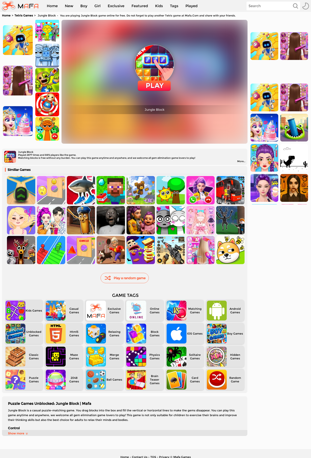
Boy (83, 6)
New (69, 6)
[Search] (273, 6)
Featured (140, 6)
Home (52, 6)
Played (191, 6)
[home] (22, 6)
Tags (174, 6)
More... (241, 161)
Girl (97, 6)
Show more (18, 433)
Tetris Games (23, 15)
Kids (159, 6)
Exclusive (116, 6)
